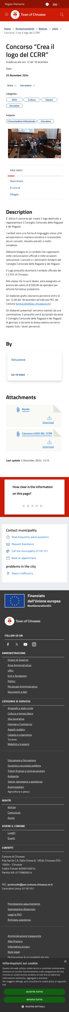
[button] (34, 1006)
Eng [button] (56, 4)
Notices (43, 29)
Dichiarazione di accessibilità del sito (28, 957)
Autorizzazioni (16, 787)
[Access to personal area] (47, 4)
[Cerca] (62, 15)
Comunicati (14, 813)
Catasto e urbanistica (20, 735)
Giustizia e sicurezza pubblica (24, 766)
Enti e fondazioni (17, 676)
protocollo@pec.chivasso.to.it (33, 304)
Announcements (25, 29)
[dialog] (34, 985)
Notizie (12, 807)
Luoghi (11, 833)
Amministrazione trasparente (24, 936)
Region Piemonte (14, 4)
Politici (11, 681)
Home (7, 29)
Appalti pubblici (16, 729)
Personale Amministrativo (22, 686)
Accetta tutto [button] (34, 991)
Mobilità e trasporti (18, 744)
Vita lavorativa (16, 719)
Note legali (14, 952)
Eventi (11, 838)
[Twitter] (16, 644)
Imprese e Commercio (20, 724)
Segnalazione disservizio (21, 909)
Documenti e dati (17, 692)
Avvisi (11, 818)
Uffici (11, 671)
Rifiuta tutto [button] (34, 999)
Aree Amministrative (19, 665)
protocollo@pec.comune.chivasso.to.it (30, 884)
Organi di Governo (18, 660)
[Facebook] (8, 644)
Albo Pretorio (15, 941)
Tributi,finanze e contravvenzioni (26, 771)
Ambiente (13, 776)
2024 (55, 29)
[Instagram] (34, 644)
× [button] (65, 961)
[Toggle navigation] (7, 14)
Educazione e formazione (22, 760)
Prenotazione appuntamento (24, 904)
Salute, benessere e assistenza (25, 782)
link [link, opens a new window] (4, 984)
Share (12, 86)
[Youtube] (25, 644)
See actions (28, 86)
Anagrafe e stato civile (20, 708)
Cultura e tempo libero (20, 713)
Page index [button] (16, 170)
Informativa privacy (19, 947)
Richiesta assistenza (19, 920)
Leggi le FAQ (15, 914)
